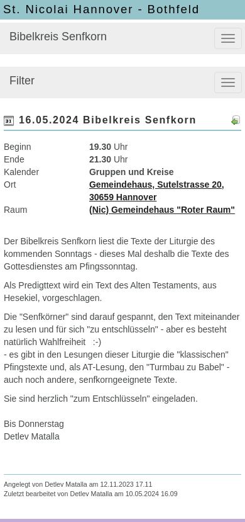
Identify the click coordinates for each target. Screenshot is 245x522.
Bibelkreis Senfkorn (58, 36)
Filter (22, 80)
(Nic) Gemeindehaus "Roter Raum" (162, 210)
